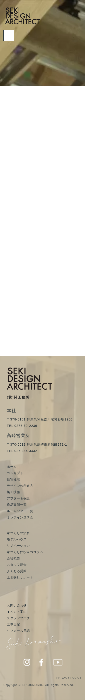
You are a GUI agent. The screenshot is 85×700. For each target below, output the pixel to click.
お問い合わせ (17, 605)
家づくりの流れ (18, 533)
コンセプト (15, 473)
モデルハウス (17, 539)
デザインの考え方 (20, 485)
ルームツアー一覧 (20, 511)
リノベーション (18, 545)
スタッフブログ (18, 618)
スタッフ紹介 (17, 564)
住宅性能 (13, 479)
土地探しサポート (20, 577)
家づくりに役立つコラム (25, 552)
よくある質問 (17, 571)
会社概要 (13, 558)
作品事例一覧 (17, 504)
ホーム (12, 466)
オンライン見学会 (20, 517)
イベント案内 (17, 612)
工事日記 (13, 624)
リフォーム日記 (18, 631)
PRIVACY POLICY (69, 677)
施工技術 (13, 492)
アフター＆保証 (18, 498)
